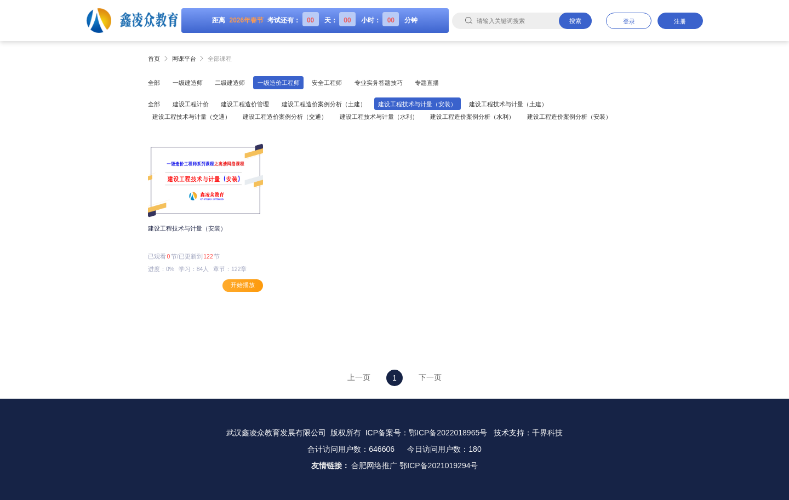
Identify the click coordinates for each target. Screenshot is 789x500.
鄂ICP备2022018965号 (448, 432)
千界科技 (547, 432)
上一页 (358, 377)
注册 (680, 21)
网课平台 (184, 58)
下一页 (430, 377)
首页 (154, 58)
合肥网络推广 (374, 465)
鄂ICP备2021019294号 (438, 465)
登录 (629, 21)
